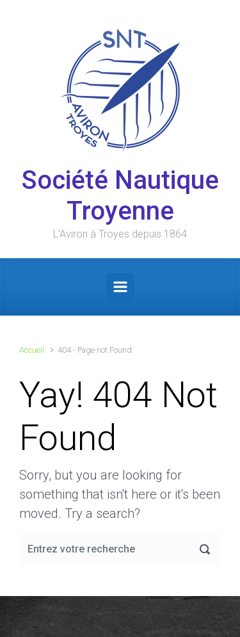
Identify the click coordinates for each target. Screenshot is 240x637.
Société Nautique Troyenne (120, 195)
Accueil (31, 350)
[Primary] (120, 286)
